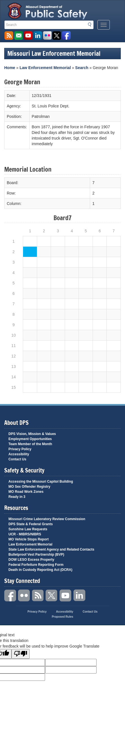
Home (9, 67)
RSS (38, 595)
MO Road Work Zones (25, 492)
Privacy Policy (19, 449)
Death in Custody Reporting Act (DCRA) (40, 570)
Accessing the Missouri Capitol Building (40, 481)
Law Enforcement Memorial (45, 67)
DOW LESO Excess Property (31, 560)
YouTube (65, 595)
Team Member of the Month (30, 444)
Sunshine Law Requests (27, 529)
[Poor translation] (21, 654)
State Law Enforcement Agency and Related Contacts (51, 549)
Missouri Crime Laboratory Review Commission (46, 519)
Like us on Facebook (66, 35)
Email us (18, 35)
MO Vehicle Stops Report (28, 539)
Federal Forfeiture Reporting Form (35, 565)
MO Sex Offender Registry (29, 487)
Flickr (47, 35)
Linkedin (79, 595)
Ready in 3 (16, 497)
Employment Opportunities (30, 439)
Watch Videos (28, 35)
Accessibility (18, 454)
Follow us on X (56, 35)
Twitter (52, 595)
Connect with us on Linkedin (37, 35)
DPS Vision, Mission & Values (32, 434)
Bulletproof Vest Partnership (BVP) (36, 555)
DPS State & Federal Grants (30, 524)
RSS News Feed (9, 35)
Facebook (10, 595)
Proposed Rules (62, 616)
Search (91, 24)
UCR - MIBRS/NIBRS (24, 534)
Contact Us (17, 459)
